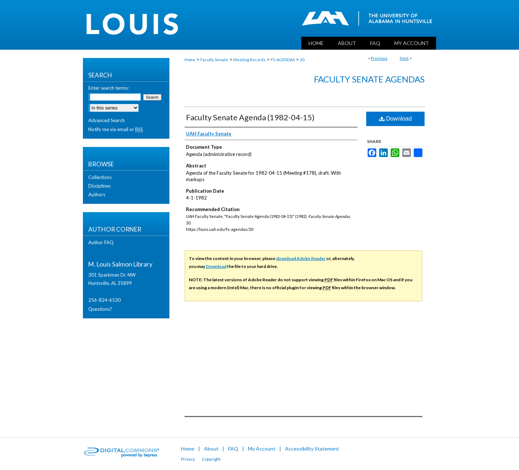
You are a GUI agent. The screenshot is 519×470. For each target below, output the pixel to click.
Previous (379, 58)
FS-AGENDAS (283, 59)
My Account (261, 449)
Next (404, 58)
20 (302, 59)
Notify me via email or (115, 129)
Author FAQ (101, 242)
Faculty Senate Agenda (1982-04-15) (250, 117)
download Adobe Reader (300, 258)
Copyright (211, 459)
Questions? (100, 309)
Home (190, 59)
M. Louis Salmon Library (120, 264)
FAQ (233, 449)
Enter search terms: (108, 88)
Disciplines (99, 186)
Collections (100, 177)
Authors (96, 194)
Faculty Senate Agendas (369, 79)
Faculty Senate (214, 59)
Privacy (188, 459)
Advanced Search (106, 120)
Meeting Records (249, 59)
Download (395, 119)
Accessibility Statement (312, 449)
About (211, 449)
